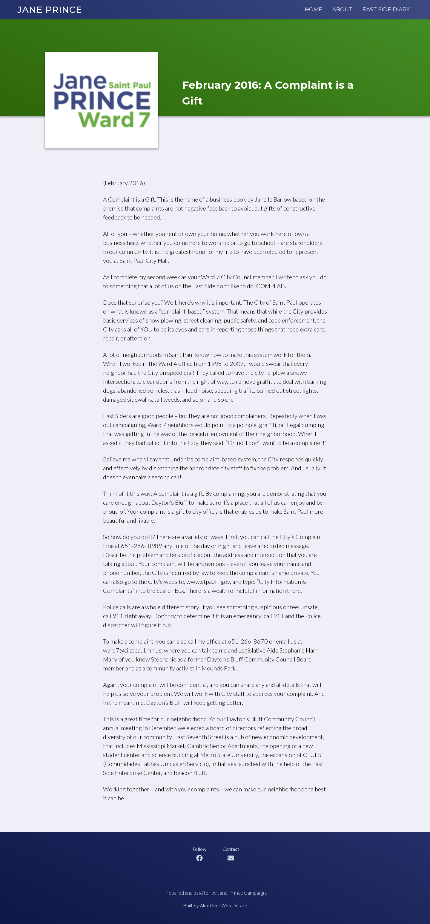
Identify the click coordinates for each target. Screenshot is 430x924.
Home (313, 9)
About (342, 9)
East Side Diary (386, 9)
